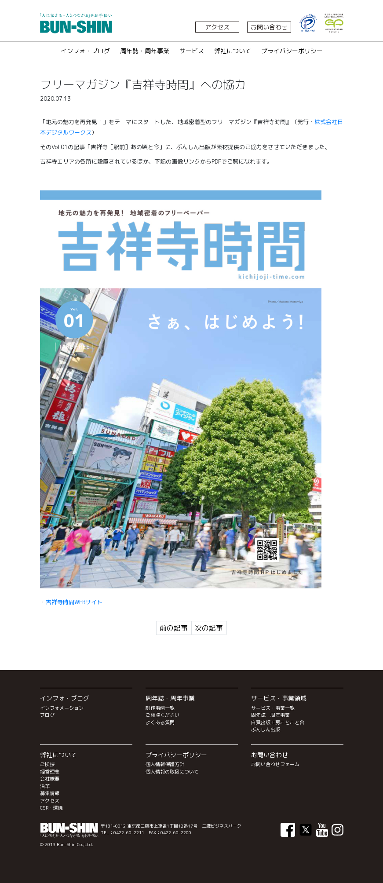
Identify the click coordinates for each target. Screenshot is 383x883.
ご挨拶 (47, 764)
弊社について (232, 51)
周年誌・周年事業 (144, 51)
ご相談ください (162, 715)
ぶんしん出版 (265, 729)
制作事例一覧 (160, 708)
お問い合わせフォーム (275, 764)
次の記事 (209, 628)
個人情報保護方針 (165, 764)
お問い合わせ (269, 27)
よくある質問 (160, 722)
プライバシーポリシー (292, 51)
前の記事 (174, 628)
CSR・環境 (51, 807)
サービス (191, 51)
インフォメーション (62, 708)
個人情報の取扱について (172, 771)
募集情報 (49, 793)
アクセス (217, 27)
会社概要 (49, 778)
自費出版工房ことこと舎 (277, 722)
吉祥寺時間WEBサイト (74, 602)
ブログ (47, 715)
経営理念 (49, 771)
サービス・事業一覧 (273, 708)
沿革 (45, 786)
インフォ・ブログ (85, 51)
